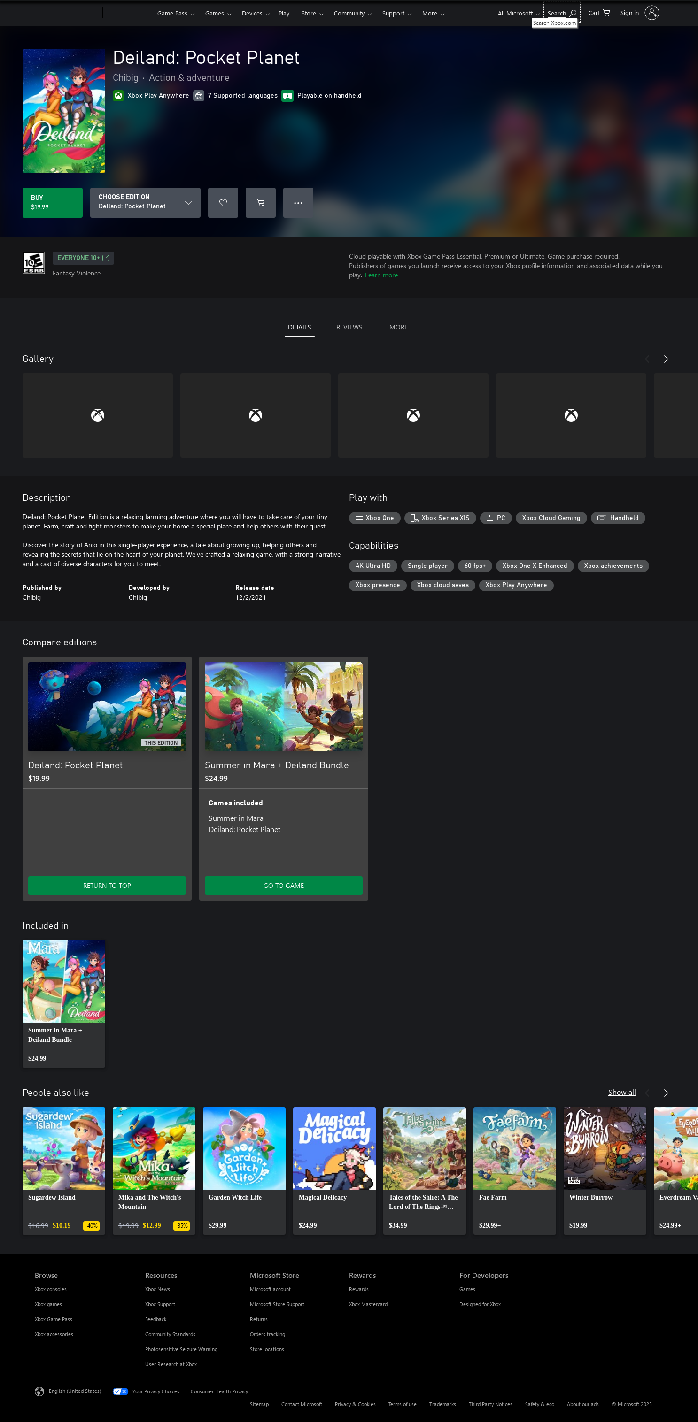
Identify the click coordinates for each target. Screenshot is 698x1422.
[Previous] (647, 359)
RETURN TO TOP (107, 885)
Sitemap (259, 1404)
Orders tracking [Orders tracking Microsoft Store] (267, 1334)
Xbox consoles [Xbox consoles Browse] (51, 1289)
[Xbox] (129, 13)
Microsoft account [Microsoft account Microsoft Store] (270, 1289)
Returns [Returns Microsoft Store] (259, 1319)
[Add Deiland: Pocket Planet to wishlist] (223, 203)
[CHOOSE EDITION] (145, 203)
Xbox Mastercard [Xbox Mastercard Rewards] (368, 1304)
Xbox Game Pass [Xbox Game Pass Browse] (53, 1319)
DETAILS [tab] (299, 326)
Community (349, 13)
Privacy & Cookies (355, 1404)
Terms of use (402, 1404)
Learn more (381, 274)
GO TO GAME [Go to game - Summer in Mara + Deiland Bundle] (284, 885)
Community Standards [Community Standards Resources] (170, 1334)
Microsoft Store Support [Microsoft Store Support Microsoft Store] (277, 1304)
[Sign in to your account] (639, 12)
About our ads (583, 1404)
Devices (252, 13)
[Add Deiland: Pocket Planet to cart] (261, 203)
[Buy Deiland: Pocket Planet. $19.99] (53, 203)
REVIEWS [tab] (349, 326)
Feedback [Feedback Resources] (155, 1319)
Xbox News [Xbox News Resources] (157, 1289)
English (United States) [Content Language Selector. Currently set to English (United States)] (75, 1391)
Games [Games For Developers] (467, 1289)
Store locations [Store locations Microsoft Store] (267, 1349)
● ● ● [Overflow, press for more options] (298, 202)
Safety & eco (539, 1404)
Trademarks (442, 1404)
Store (309, 13)
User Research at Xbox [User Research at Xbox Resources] (171, 1364)
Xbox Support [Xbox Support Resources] (160, 1304)
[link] (64, 1004)
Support (393, 13)
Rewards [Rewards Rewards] (359, 1289)
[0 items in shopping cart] (599, 12)
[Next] (666, 359)
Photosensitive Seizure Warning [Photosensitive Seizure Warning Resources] (181, 1349)
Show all (622, 1092)
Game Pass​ (172, 13)
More (429, 13)
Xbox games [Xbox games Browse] (48, 1304)
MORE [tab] (398, 326)
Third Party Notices (490, 1404)
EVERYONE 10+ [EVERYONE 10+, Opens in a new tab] (83, 258)
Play (284, 13)
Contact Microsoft (301, 1404)
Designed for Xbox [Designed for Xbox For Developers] (480, 1304)
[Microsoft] (67, 13)
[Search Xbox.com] (562, 12)
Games (214, 13)
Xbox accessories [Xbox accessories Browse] (54, 1334)
